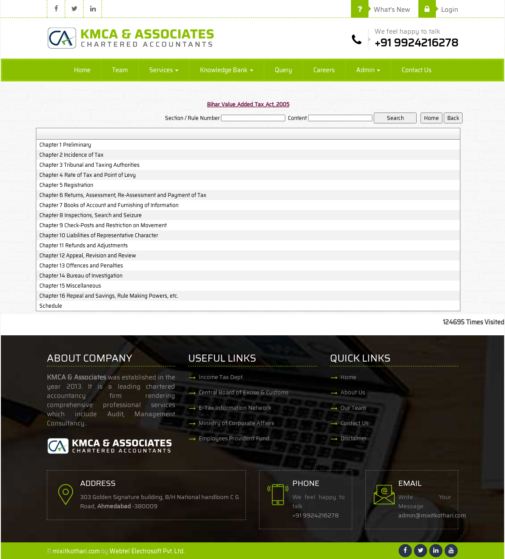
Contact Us (416, 70)
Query (283, 70)
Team (120, 70)
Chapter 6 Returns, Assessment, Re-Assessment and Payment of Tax (123, 195)
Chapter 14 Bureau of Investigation (81, 275)
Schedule (50, 305)
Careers (324, 70)
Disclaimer (353, 438)
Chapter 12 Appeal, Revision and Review (87, 255)
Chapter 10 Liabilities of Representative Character (98, 235)
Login (438, 9)
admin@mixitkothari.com (432, 515)
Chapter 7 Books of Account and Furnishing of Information (109, 205)
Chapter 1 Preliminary (65, 144)
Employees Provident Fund (234, 438)
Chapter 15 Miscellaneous (70, 285)
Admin (368, 70)
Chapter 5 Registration (66, 185)
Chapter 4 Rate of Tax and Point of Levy (87, 175)
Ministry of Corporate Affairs (236, 423)
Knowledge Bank (226, 70)
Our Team (353, 407)
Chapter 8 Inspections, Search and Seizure (90, 215)
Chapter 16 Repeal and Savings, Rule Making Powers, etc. (109, 295)
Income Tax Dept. (221, 377)
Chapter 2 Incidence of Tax (71, 154)
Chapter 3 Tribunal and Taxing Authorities (89, 165)
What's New (380, 9)
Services (164, 70)
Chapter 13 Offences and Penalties (81, 265)
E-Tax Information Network (235, 407)
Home (82, 70)
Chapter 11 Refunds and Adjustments (83, 245)
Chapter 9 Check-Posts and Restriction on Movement (103, 225)
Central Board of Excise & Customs (243, 392)
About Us (352, 392)
